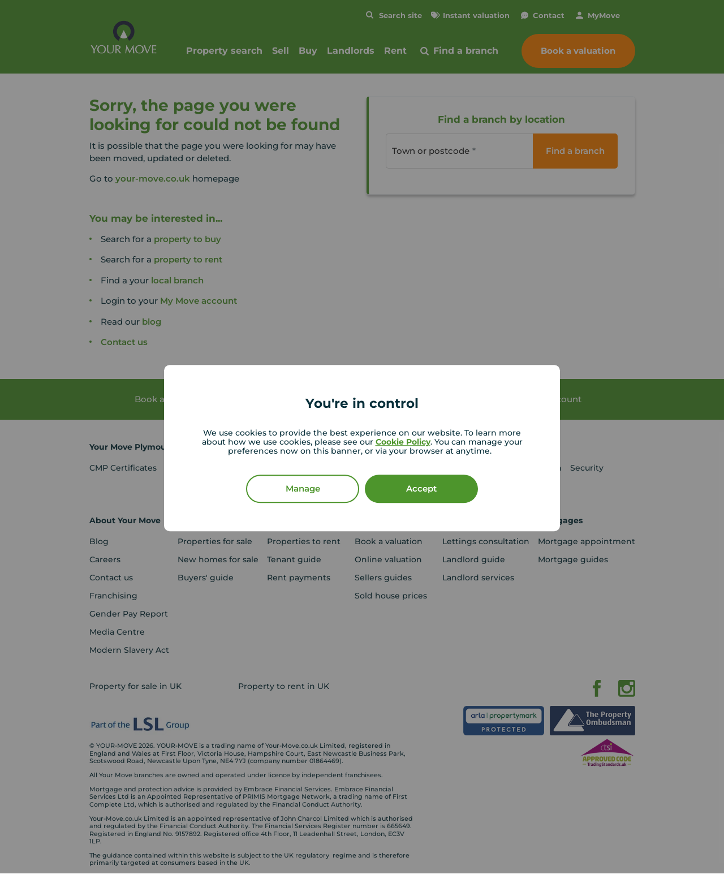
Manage (303, 488)
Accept (421, 488)
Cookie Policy (403, 442)
